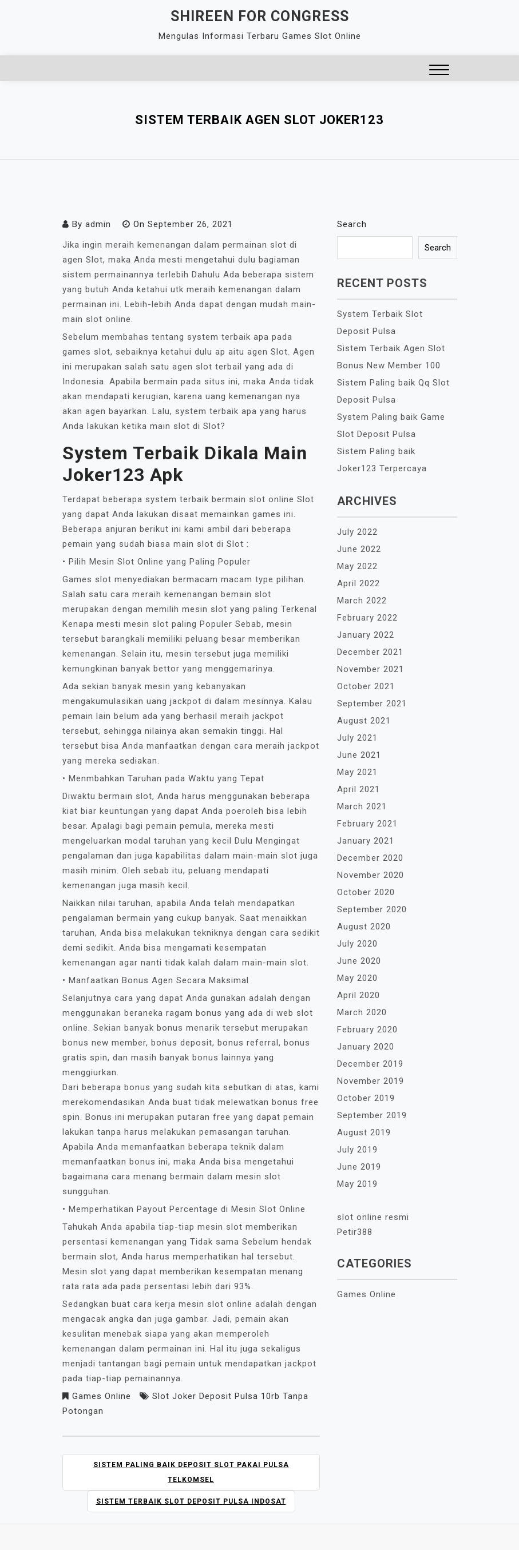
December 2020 (370, 858)
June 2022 (359, 549)
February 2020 (367, 1029)
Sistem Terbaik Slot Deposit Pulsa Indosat (191, 1501)
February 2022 (367, 618)
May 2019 (357, 1184)
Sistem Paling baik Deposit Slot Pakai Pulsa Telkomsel (191, 1472)
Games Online (101, 1396)
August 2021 (364, 721)
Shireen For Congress (260, 16)
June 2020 (359, 961)
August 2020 (364, 926)
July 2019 (357, 1149)
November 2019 (370, 1081)
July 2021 (357, 738)
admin (98, 224)
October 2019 (366, 1098)
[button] (439, 71)
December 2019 (370, 1064)
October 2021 (366, 686)
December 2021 (370, 652)
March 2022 (362, 600)
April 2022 (358, 583)
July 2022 (357, 532)
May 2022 (357, 566)
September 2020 (372, 909)
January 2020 (365, 1047)
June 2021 (359, 755)
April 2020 (358, 995)
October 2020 (366, 892)
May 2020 (357, 978)
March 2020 (362, 1012)
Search (352, 224)
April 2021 (358, 789)
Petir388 (355, 1232)
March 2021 (362, 806)
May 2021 (357, 772)
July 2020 (357, 944)
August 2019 (364, 1132)
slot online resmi (373, 1217)
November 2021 (370, 669)
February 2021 (367, 823)
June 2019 (359, 1167)
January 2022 (365, 635)
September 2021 (372, 703)
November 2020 (370, 875)
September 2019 (372, 1115)
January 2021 (365, 841)
